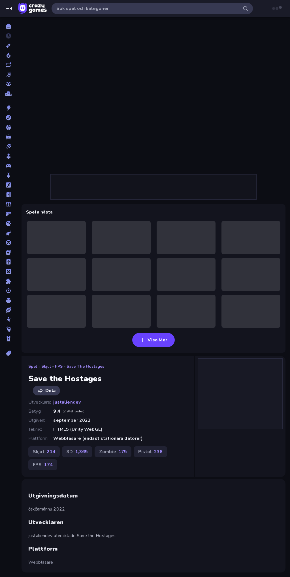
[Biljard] (8, 146)
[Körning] (8, 242)
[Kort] (8, 252)
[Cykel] (8, 175)
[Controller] (8, 166)
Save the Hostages (85, 366)
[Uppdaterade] (8, 65)
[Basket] (8, 127)
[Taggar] (8, 353)
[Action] (8, 108)
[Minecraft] (8, 271)
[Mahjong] (8, 262)
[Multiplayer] (8, 84)
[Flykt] (8, 194)
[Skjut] (8, 291)
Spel (32, 366)
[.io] (8, 223)
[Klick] (8, 233)
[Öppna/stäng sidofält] (9, 8)
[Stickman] (8, 319)
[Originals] (8, 74)
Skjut (46, 366)
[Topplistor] (8, 93)
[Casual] (8, 156)
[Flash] (8, 185)
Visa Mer (153, 340)
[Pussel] (8, 281)
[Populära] (8, 55)
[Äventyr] (8, 117)
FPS (58, 366)
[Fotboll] (8, 204)
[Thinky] (8, 329)
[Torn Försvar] (8, 339)
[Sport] (8, 310)
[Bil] (8, 137)
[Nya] (8, 45)
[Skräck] (8, 300)
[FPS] (8, 214)
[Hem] (8, 26)
